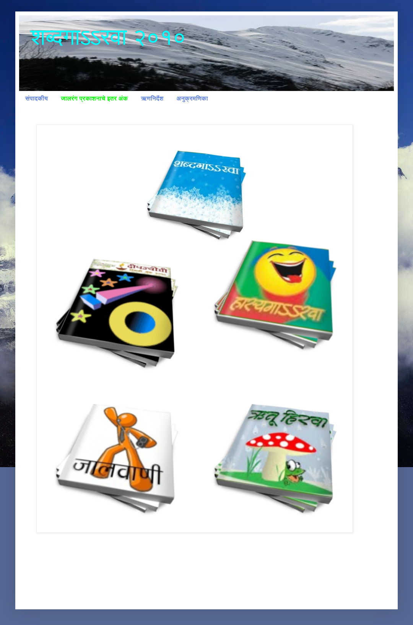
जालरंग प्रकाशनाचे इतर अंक (94, 98)
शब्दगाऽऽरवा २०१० (108, 37)
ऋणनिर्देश (152, 98)
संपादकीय (36, 98)
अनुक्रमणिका (192, 98)
